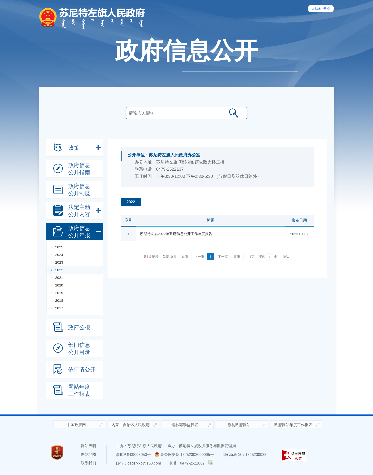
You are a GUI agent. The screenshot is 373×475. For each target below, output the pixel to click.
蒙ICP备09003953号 (133, 455)
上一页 (199, 257)
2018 (59, 300)
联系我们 (88, 463)
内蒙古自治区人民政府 (131, 425)
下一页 (223, 257)
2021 (59, 278)
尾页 (237, 257)
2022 (59, 270)
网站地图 (88, 454)
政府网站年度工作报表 (293, 425)
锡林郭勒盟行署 (185, 425)
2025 (59, 247)
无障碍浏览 (320, 8)
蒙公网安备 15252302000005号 (184, 455)
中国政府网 (76, 425)
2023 (59, 262)
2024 (59, 255)
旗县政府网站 (239, 425)
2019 (59, 293)
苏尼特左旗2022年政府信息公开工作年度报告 (176, 234)
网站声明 (88, 446)
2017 (59, 308)
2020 (59, 285)
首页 (185, 257)
